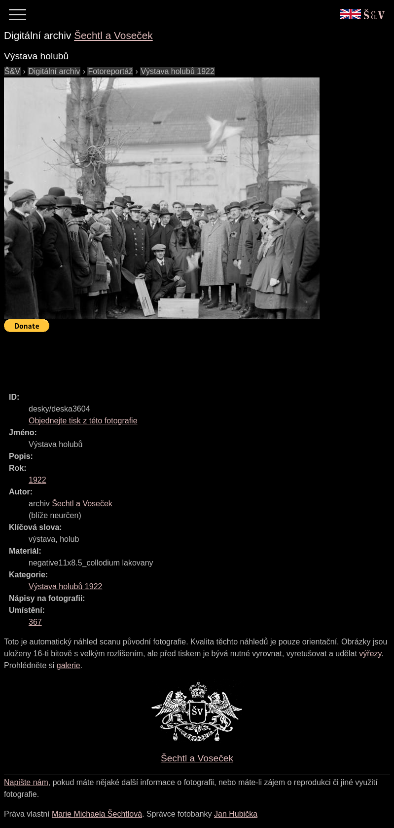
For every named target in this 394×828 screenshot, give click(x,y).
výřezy (370, 653)
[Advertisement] (183, 358)
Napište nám (26, 782)
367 (35, 622)
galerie (68, 665)
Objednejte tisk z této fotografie (83, 420)
